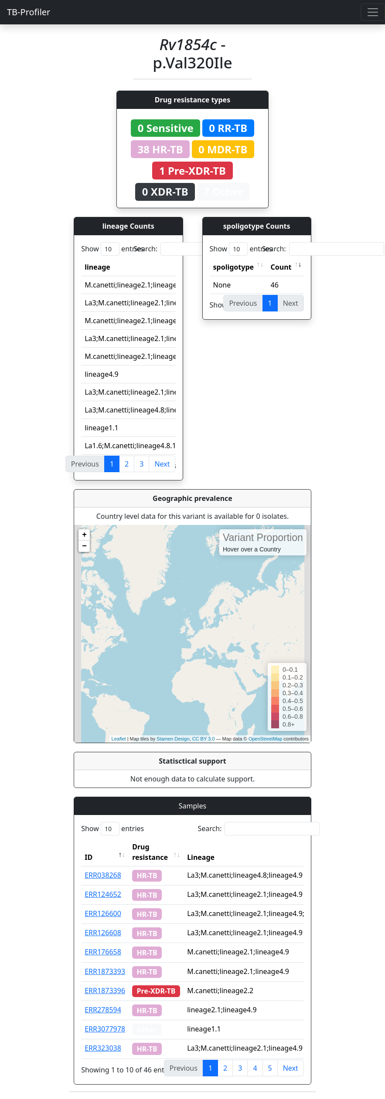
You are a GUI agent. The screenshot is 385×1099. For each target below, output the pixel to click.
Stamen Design (173, 738)
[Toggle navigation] (373, 12)
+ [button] (84, 535)
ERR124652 (103, 894)
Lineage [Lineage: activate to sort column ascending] (201, 857)
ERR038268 (103, 875)
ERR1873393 (105, 971)
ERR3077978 (105, 1029)
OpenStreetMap (266, 738)
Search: (194, 249)
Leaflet (119, 738)
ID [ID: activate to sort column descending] (88, 857)
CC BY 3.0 (203, 738)
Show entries (112, 249)
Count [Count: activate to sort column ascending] (281, 267)
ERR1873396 (105, 990)
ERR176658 (103, 952)
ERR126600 (103, 913)
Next (162, 464)
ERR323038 (103, 1048)
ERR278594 (103, 1009)
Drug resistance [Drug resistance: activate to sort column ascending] (150, 852)
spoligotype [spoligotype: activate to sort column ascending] (233, 267)
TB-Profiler (28, 12)
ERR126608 (103, 932)
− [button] (84, 546)
